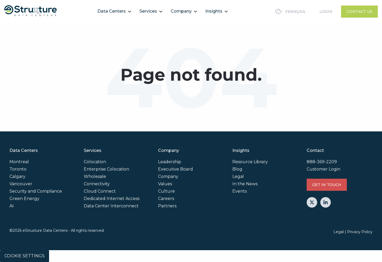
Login (326, 11)
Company (181, 11)
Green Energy (24, 198)
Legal (238, 176)
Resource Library (250, 161)
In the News (245, 183)
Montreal (19, 161)
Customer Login (323, 169)
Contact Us (359, 11)
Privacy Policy (360, 231)
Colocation (95, 161)
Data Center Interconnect (111, 205)
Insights (213, 11)
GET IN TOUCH (326, 184)
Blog (237, 169)
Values (165, 183)
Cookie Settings (24, 255)
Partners (167, 205)
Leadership (169, 161)
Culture (166, 191)
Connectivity (97, 183)
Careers (166, 198)
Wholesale (95, 176)
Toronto (18, 169)
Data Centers (111, 11)
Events (239, 191)
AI (11, 205)
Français (289, 11)
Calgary (17, 176)
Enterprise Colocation (106, 169)
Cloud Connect (100, 191)
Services (148, 11)
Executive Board (175, 169)
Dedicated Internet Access (111, 198)
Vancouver (20, 183)
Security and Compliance (35, 191)
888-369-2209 (322, 161)
